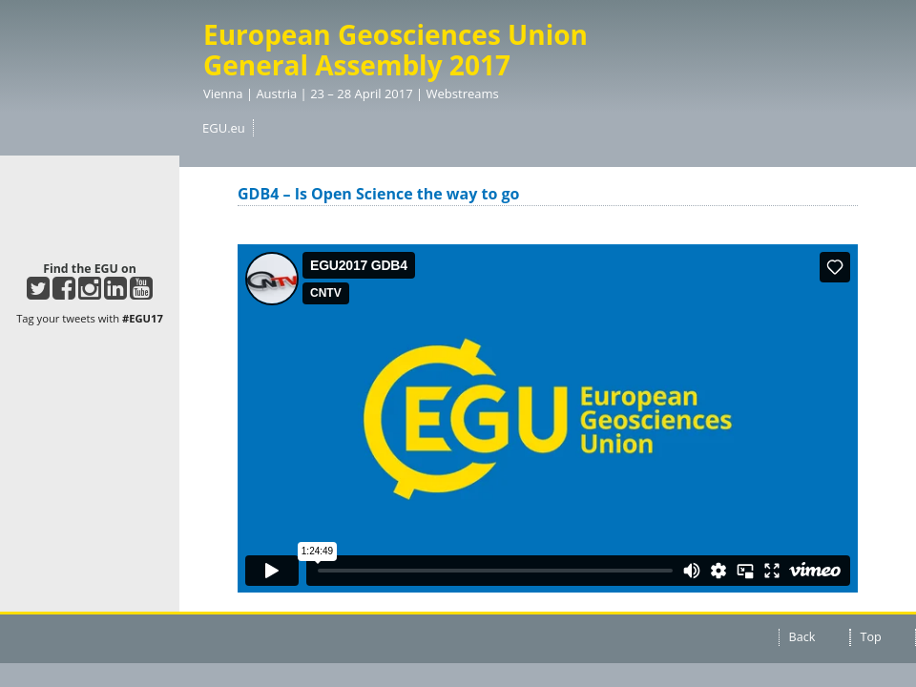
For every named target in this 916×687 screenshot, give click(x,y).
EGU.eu (223, 127)
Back (802, 637)
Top (871, 637)
